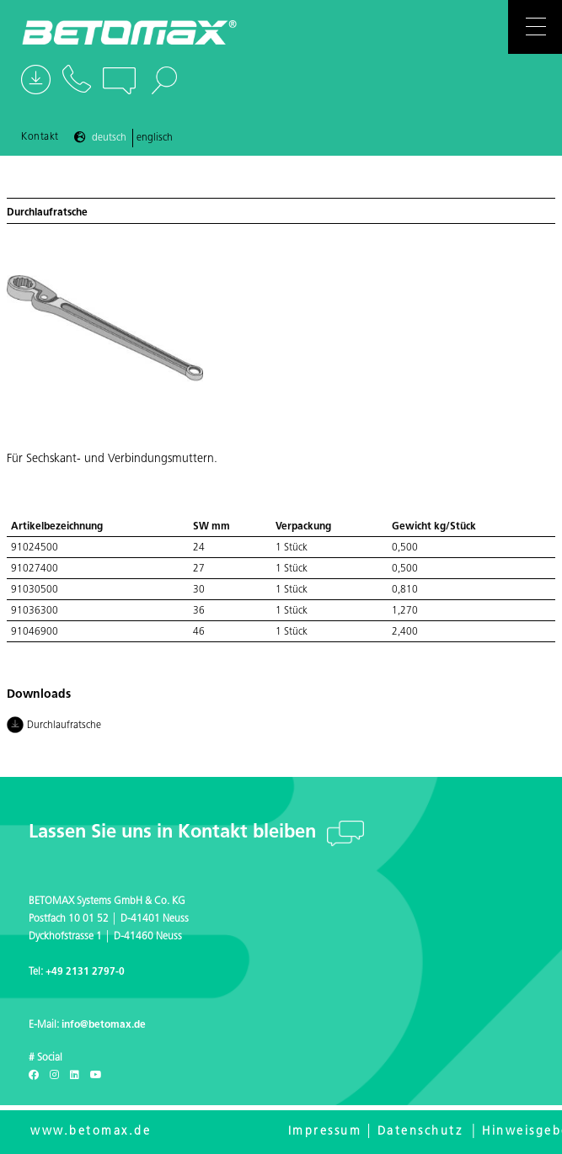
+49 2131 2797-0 (85, 972)
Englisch (154, 138)
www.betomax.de (90, 1131)
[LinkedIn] (74, 1076)
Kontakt (40, 137)
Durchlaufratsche (55, 726)
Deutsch (109, 138)
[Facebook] (34, 1076)
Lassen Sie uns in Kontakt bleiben (175, 833)
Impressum (325, 1131)
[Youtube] (96, 1076)
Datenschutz (420, 1131)
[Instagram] (54, 1076)
